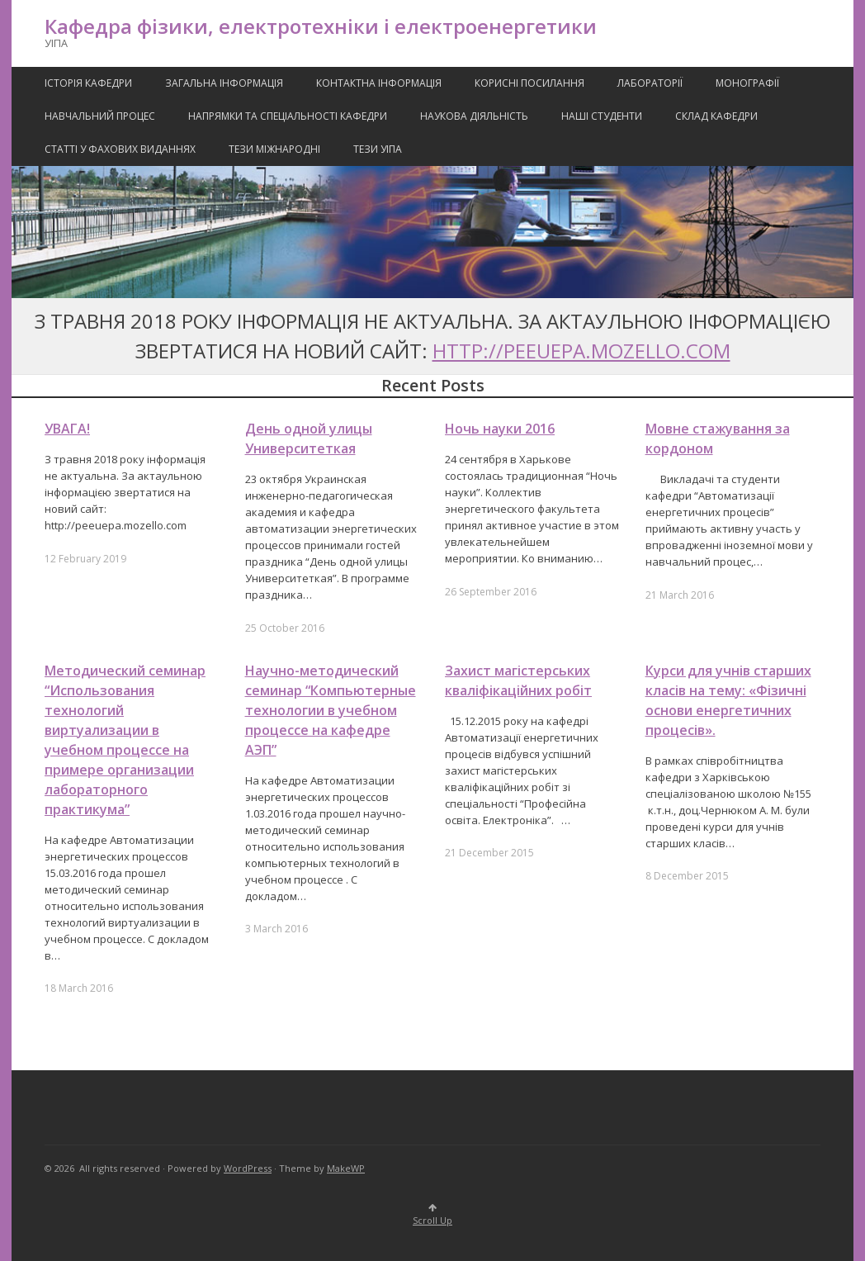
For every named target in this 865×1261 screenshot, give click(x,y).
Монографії (747, 83)
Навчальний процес (100, 116)
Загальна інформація (224, 83)
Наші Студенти (601, 116)
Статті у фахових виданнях (120, 149)
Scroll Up (432, 1215)
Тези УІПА (377, 149)
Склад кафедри (716, 116)
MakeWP (346, 1168)
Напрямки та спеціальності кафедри (287, 116)
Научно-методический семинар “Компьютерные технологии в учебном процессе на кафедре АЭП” (330, 710)
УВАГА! (67, 429)
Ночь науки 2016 (500, 429)
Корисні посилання (529, 83)
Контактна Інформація (379, 83)
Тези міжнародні (274, 149)
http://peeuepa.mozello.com (581, 350)
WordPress (248, 1168)
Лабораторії (650, 83)
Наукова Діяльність (474, 116)
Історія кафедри (88, 83)
